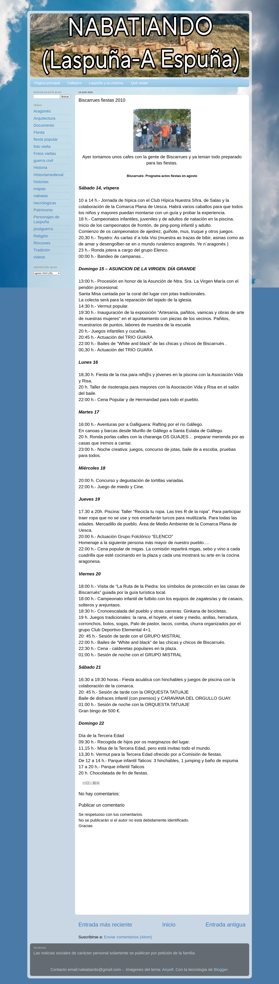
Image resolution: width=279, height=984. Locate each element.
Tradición (42, 250)
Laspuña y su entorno (106, 83)
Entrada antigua (225, 924)
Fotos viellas (45, 153)
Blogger (220, 969)
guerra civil (43, 160)
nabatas (41, 196)
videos (39, 257)
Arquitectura (44, 118)
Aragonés (42, 111)
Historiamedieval (48, 175)
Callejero (74, 83)
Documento (44, 125)
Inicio (169, 924)
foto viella (42, 146)
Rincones (42, 243)
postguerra (43, 229)
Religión (41, 236)
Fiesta (39, 132)
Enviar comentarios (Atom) (128, 937)
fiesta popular (46, 139)
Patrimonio (43, 210)
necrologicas (45, 203)
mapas (40, 189)
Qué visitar (139, 83)
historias (41, 182)
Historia (40, 167)
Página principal (47, 83)
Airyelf (167, 969)
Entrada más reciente (105, 924)
